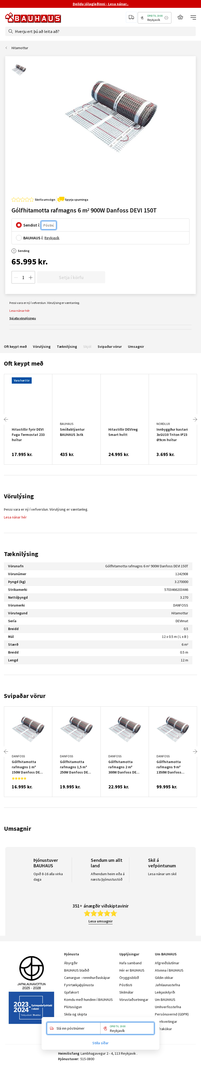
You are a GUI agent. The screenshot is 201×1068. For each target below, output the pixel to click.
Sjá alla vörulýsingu (22, 318)
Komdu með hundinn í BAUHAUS (88, 999)
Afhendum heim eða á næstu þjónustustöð (108, 876)
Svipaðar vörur (110, 346)
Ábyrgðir (71, 963)
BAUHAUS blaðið (76, 970)
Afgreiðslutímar (167, 963)
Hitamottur (20, 48)
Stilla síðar (100, 1043)
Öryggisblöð (129, 977)
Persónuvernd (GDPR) (172, 1014)
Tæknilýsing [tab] (21, 554)
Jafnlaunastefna (167, 985)
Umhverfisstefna (168, 1007)
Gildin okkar (164, 977)
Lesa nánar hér (19, 311)
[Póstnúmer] (48, 225)
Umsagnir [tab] (17, 828)
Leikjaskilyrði (165, 992)
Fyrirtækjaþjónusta (79, 985)
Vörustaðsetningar (133, 999)
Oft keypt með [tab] (23, 363)
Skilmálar (126, 992)
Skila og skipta (75, 1014)
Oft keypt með (15, 346)
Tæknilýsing (67, 346)
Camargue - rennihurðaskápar (87, 977)
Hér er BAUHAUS (131, 970)
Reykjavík (51, 237)
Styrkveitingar (166, 1021)
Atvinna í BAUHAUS (169, 970)
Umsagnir (136, 346)
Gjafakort (71, 992)
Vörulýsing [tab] (19, 496)
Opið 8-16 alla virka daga (48, 876)
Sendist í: (31, 225)
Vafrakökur (163, 1028)
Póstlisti (125, 985)
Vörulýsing (42, 346)
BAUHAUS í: (33, 237)
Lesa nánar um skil (162, 873)
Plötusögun (73, 1007)
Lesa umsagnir (100, 921)
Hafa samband (130, 963)
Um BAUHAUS (165, 999)
